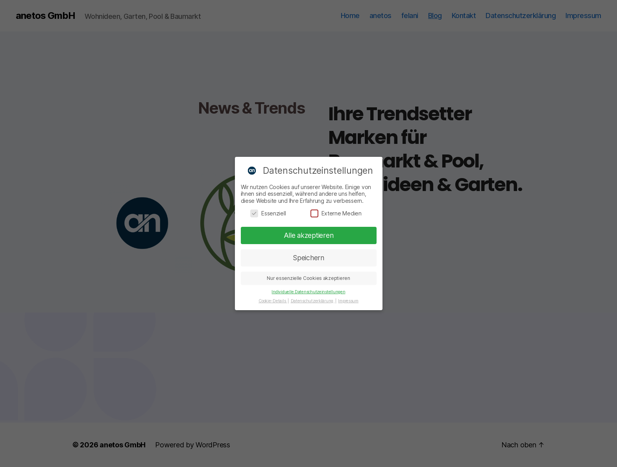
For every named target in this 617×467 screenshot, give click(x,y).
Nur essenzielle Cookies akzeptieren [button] (308, 276)
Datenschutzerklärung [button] (312, 298)
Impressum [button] (348, 298)
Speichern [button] (308, 255)
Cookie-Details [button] (273, 298)
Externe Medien (336, 210)
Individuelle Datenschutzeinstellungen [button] (308, 289)
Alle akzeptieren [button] (309, 233)
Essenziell (268, 210)
